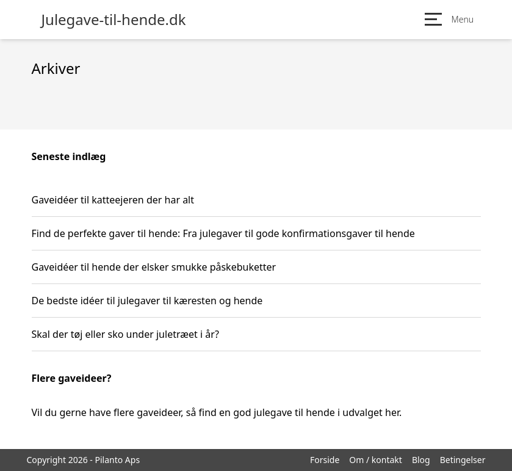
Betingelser (463, 460)
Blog (421, 460)
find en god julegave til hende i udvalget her (299, 412)
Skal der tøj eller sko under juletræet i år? (125, 334)
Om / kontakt (375, 460)
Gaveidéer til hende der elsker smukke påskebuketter (154, 267)
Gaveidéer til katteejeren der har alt (113, 199)
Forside (324, 460)
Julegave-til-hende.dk (113, 19)
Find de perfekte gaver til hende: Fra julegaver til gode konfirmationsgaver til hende (223, 233)
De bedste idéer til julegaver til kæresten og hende (147, 300)
